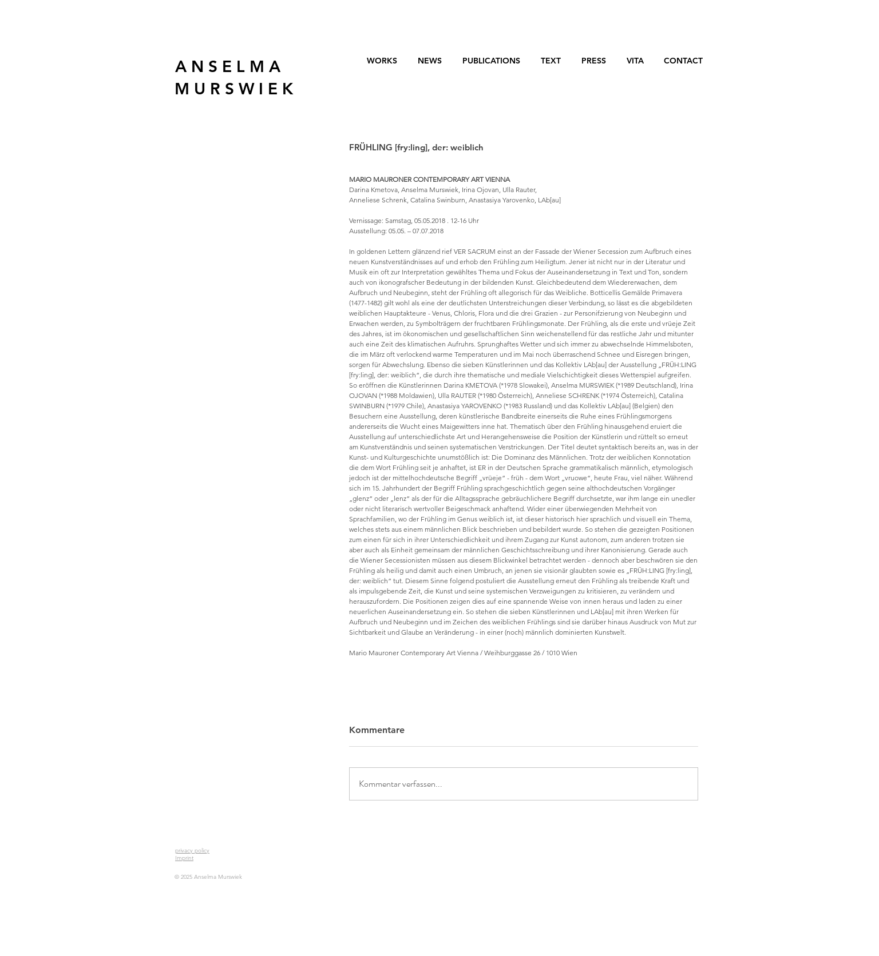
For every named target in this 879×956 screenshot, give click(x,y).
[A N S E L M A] (227, 66)
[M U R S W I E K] (234, 89)
